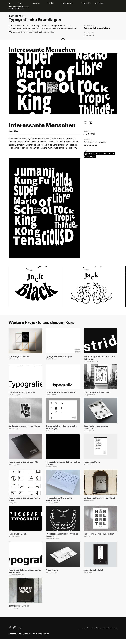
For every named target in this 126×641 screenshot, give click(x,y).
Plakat (112, 154)
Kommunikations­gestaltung (97, 28)
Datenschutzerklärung (94, 629)
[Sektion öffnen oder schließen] (63, 40)
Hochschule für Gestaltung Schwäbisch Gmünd (29, 635)
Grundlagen (89, 157)
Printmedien (101, 154)
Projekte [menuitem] (51, 3)
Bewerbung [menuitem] (99, 3)
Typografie (89, 154)
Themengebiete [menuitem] (67, 3)
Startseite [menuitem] (36, 3)
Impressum (81, 629)
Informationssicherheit (110, 629)
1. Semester (89, 36)
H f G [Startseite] (18, 5)
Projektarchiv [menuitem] (85, 3)
